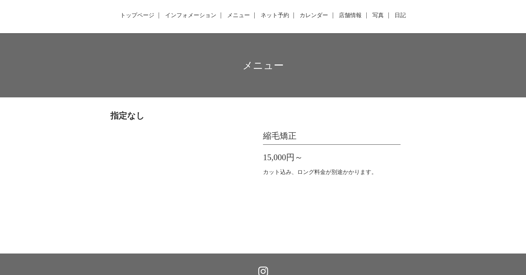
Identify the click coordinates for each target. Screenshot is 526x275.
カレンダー (314, 15)
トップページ (137, 15)
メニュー (238, 15)
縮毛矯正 (280, 135)
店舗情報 (350, 15)
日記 (400, 15)
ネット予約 (275, 15)
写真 (378, 15)
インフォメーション (190, 15)
